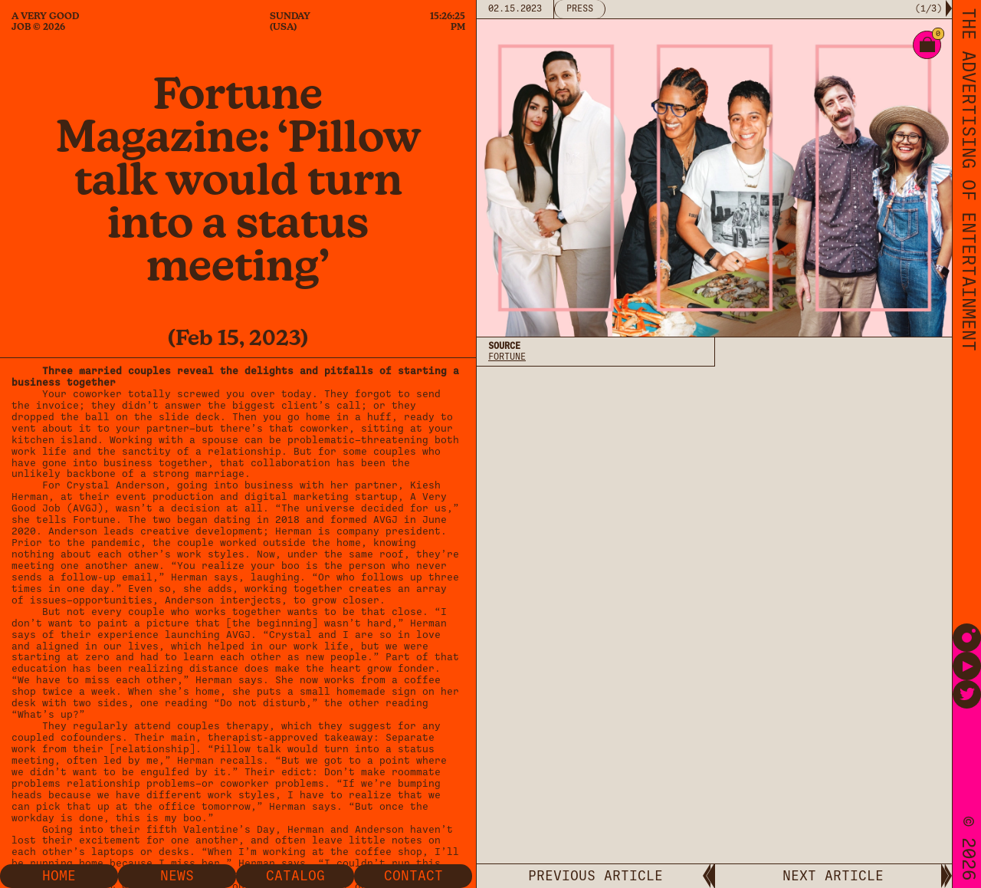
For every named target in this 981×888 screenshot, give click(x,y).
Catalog (295, 875)
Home (59, 875)
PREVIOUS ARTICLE (595, 875)
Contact (413, 875)
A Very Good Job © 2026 (45, 21)
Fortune (507, 356)
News (177, 875)
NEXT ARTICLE (833, 875)
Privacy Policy (525, 537)
